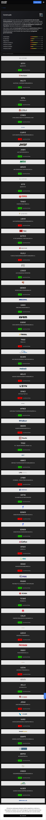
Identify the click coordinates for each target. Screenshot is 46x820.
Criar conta (37, 2)
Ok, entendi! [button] (23, 815)
